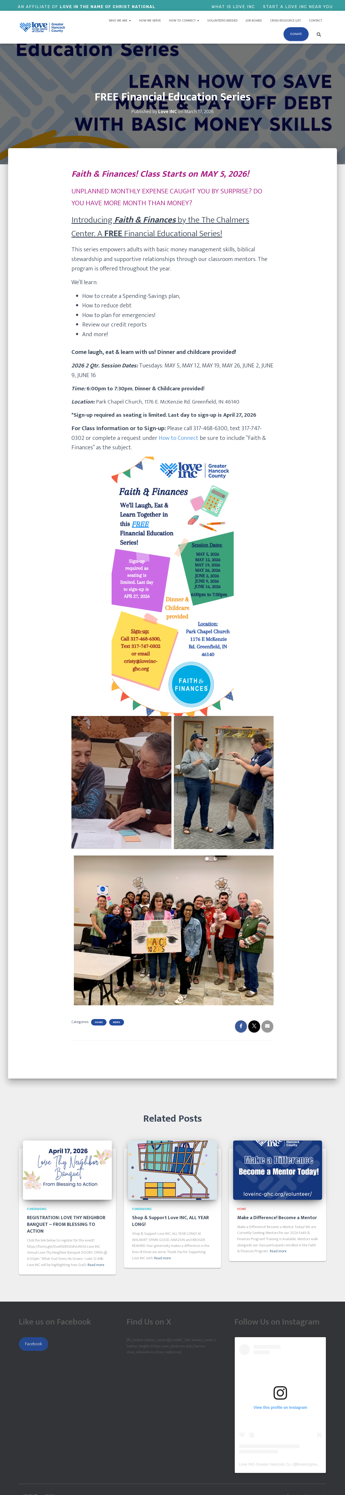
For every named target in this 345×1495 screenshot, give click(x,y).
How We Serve (150, 20)
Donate (296, 34)
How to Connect (184, 20)
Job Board (254, 20)
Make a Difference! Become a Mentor (277, 1218)
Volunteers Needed (222, 20)
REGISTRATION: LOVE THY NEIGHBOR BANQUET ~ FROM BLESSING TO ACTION (66, 1224)
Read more (96, 1265)
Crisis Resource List (285, 20)
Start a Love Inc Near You (298, 6)
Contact (315, 20)
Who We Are (120, 20)
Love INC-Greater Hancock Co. (265, 1464)
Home (99, 1022)
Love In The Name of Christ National (109, 6)
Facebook (33, 1343)
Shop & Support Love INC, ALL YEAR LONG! (170, 1221)
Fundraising (37, 1209)
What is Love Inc (233, 6)
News (116, 1022)
